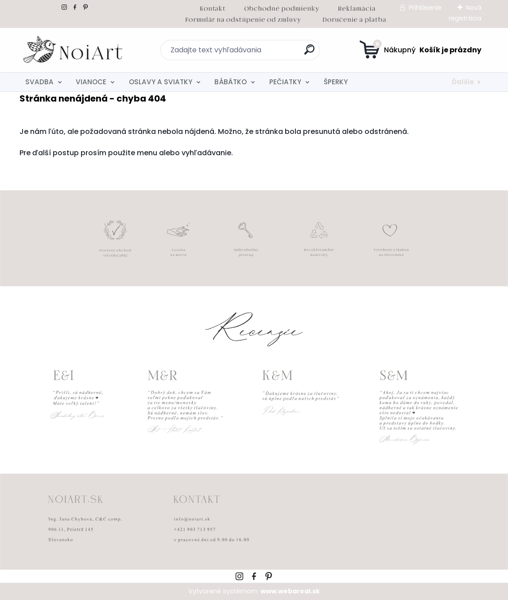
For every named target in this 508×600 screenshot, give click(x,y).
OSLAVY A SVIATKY (160, 81)
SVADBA (39, 81)
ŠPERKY (336, 81)
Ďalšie (463, 81)
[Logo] (73, 50)
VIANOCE (91, 81)
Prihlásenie (425, 7)
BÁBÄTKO (230, 81)
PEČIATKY (285, 81)
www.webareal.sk (290, 591)
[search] (309, 53)
